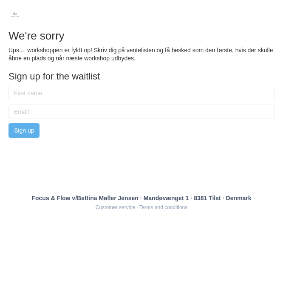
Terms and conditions (163, 207)
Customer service (115, 207)
